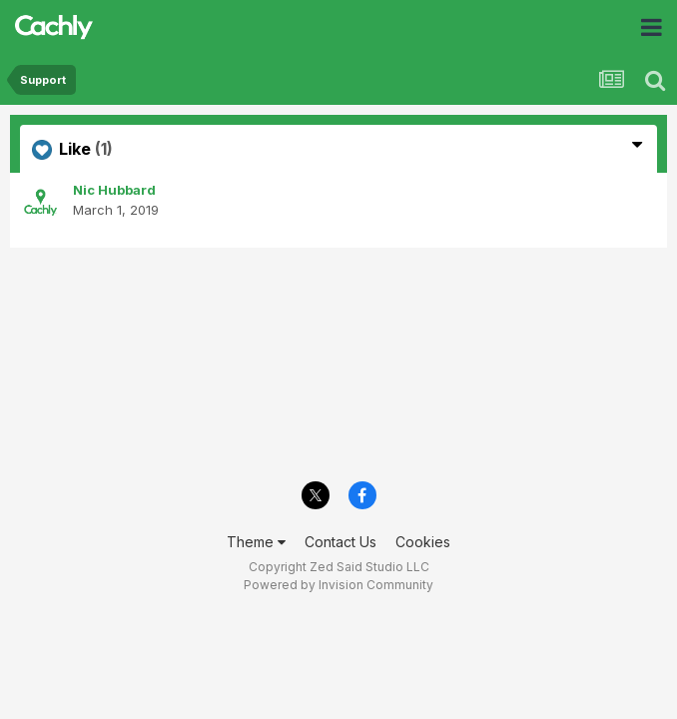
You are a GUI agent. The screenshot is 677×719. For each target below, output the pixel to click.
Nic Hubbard (114, 190)
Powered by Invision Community (338, 584)
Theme (256, 541)
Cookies (422, 541)
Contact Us (340, 541)
